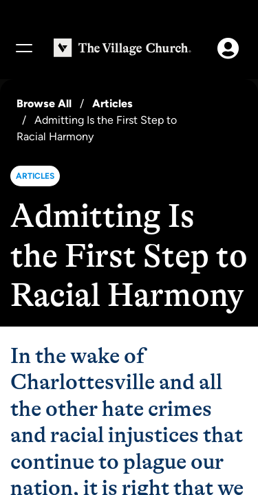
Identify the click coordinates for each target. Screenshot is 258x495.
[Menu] (23, 48)
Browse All (44, 103)
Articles (112, 103)
